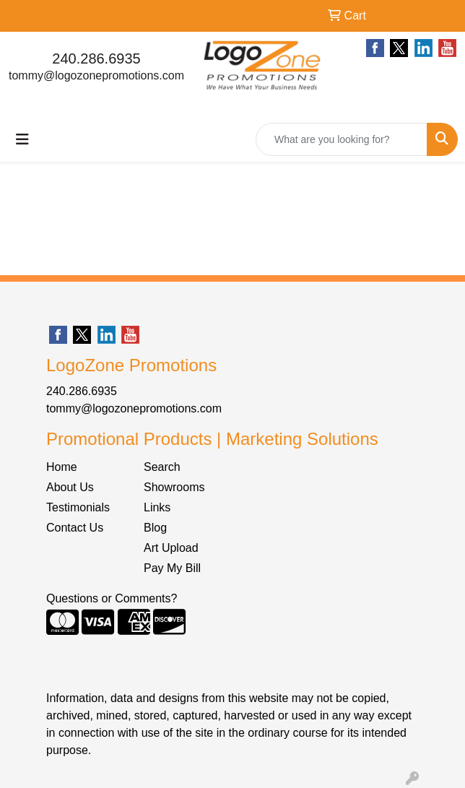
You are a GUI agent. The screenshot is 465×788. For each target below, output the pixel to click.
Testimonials (78, 507)
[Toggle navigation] (22, 139)
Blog (155, 527)
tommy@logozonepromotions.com (96, 75)
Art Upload (171, 548)
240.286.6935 (96, 58)
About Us (70, 487)
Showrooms (174, 487)
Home (61, 467)
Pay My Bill (172, 568)
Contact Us (74, 527)
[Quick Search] (341, 139)
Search (162, 467)
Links (157, 507)
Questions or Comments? (111, 598)
